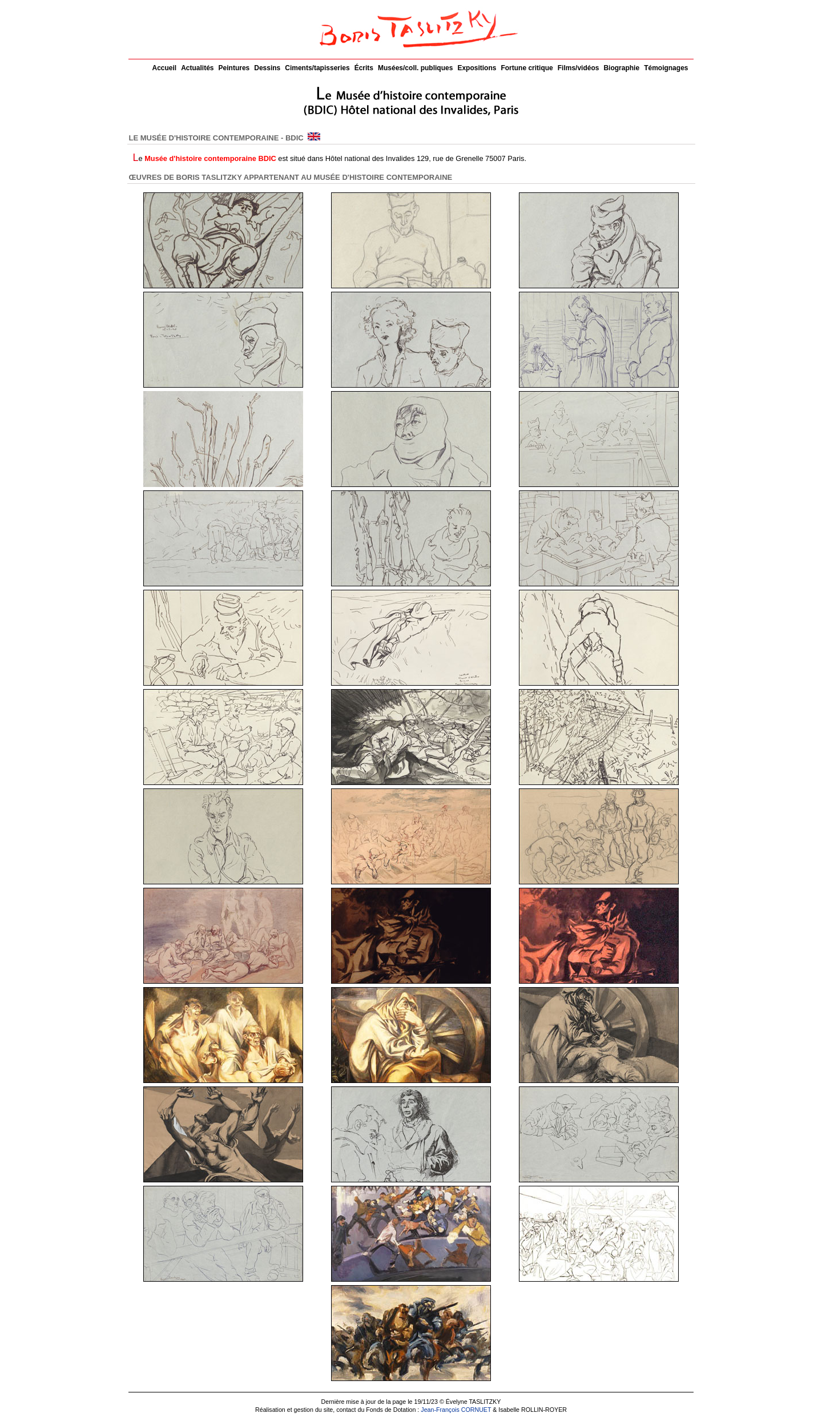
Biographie (621, 68)
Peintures (234, 68)
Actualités (197, 68)
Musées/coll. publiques (415, 68)
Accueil (164, 68)
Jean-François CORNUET (456, 1409)
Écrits (363, 68)
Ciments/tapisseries (317, 68)
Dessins (267, 68)
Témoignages (666, 68)
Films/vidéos (578, 68)
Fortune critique (527, 68)
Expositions (476, 68)
